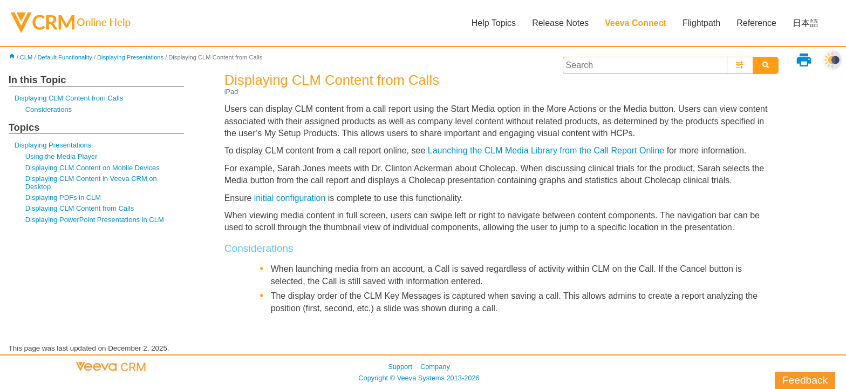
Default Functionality (65, 57)
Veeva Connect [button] (635, 23)
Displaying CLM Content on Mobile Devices (92, 168)
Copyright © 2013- (418, 378)
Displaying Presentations (130, 57)
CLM (26, 57)
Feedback (805, 380)
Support (400, 367)
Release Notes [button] (560, 23)
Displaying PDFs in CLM (63, 197)
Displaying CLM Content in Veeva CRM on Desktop (91, 182)
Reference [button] (756, 23)
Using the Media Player (61, 156)
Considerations (48, 109)
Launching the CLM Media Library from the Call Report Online (547, 150)
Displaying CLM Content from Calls (69, 98)
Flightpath (701, 23)
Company (435, 367)
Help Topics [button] (494, 23)
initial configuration (290, 198)
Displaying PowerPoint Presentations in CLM (94, 220)
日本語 (805, 23)
